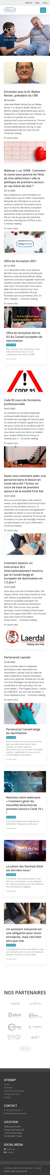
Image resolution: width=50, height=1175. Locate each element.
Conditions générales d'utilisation (18, 1168)
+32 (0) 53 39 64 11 (13, 1110)
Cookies (37, 1168)
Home (6, 1084)
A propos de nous (12, 1094)
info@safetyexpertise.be (15, 1113)
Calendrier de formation (14, 1091)
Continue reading (12, 133)
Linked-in (9, 1152)
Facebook (9, 1149)
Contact (7, 1097)
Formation (8, 1087)
